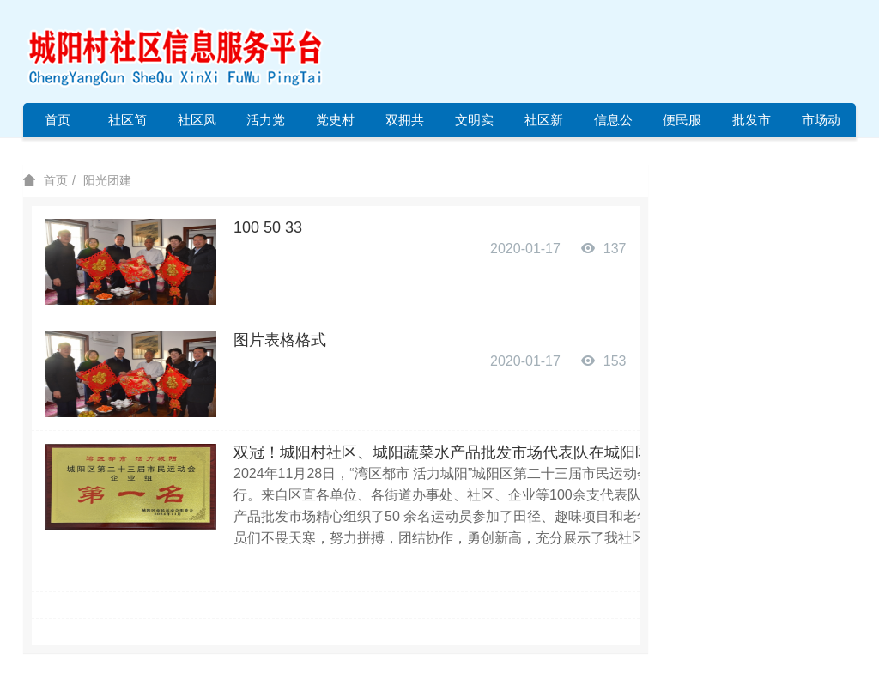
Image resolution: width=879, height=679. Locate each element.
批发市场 (751, 124)
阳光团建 (107, 180)
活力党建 (265, 124)
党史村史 (335, 124)
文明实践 (474, 124)
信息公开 (613, 124)
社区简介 (127, 124)
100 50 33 (267, 227)
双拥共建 (404, 124)
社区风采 (197, 124)
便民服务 (682, 124)
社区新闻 (543, 124)
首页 (57, 119)
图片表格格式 (279, 340)
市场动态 (821, 124)
